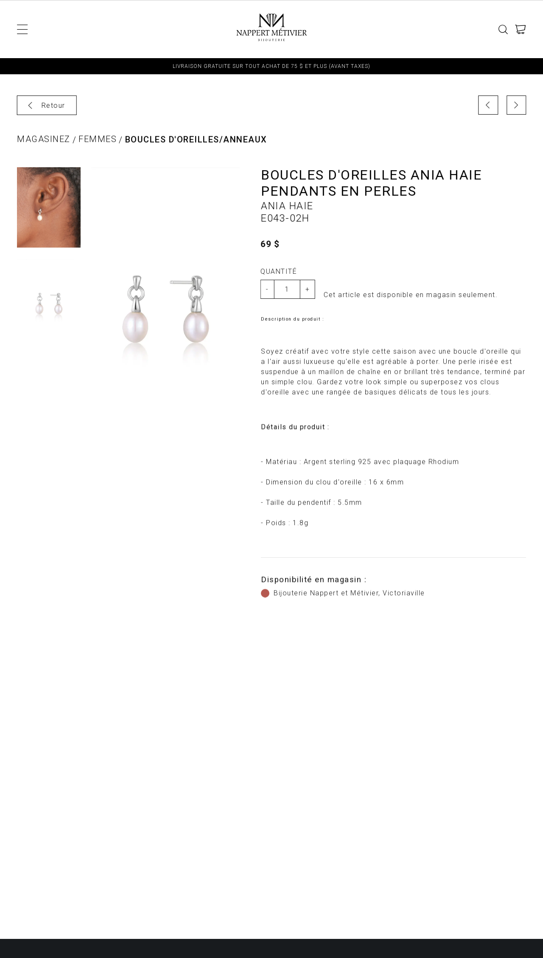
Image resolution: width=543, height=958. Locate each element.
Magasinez (43, 145)
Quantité (275, 271)
